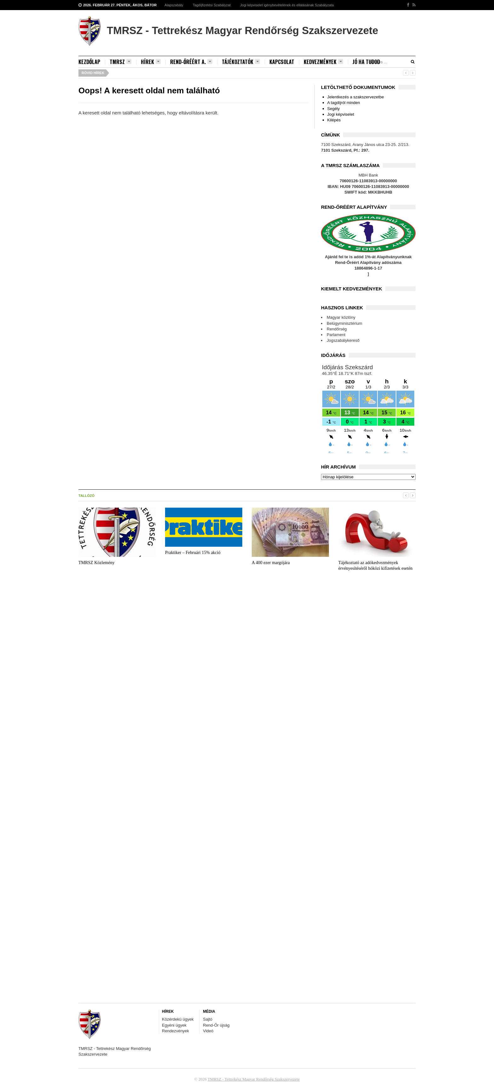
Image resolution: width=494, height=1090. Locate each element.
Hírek (151, 62)
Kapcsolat (281, 62)
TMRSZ (120, 62)
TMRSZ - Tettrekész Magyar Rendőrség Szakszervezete (254, 1079)
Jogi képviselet (340, 114)
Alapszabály (173, 5)
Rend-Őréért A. (191, 62)
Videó (208, 1031)
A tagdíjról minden (343, 102)
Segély (333, 108)
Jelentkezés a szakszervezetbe (355, 97)
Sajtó (207, 1019)
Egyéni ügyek (174, 1025)
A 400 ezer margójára (271, 562)
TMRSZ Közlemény (96, 562)
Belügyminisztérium (344, 323)
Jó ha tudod (366, 62)
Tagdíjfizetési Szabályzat (212, 5)
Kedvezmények (323, 62)
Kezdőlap (89, 62)
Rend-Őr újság (216, 1025)
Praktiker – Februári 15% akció (193, 552)
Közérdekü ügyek (177, 1019)
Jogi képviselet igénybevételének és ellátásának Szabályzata (287, 5)
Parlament (336, 334)
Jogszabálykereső (343, 340)
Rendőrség (337, 329)
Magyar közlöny (341, 317)
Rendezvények (175, 1031)
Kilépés (334, 120)
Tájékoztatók (241, 62)
